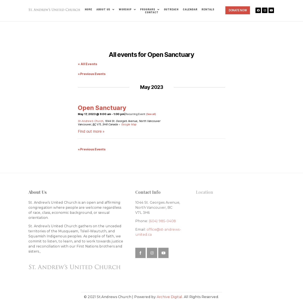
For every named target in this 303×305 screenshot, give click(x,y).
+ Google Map (127, 124)
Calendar (190, 9)
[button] (237, 10)
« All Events (87, 64)
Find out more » (91, 131)
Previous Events (91, 74)
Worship (127, 9)
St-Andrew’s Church (90, 121)
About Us (105, 9)
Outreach (171, 9)
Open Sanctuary (102, 107)
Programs (149, 9)
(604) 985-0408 (162, 221)
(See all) (151, 114)
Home (88, 9)
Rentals (208, 9)
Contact (151, 12)
